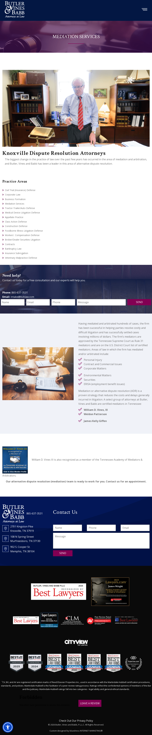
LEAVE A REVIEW (90, 703)
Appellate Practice (14, 217)
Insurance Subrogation (16, 253)
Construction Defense (16, 226)
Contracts (10, 244)
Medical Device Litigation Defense (22, 212)
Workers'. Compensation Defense (22, 235)
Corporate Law (12, 194)
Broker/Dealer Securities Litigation (22, 239)
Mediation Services (14, 203)
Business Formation (15, 199)
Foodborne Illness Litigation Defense (24, 230)
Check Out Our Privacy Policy (76, 720)
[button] (7, 727)
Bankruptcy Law (13, 248)
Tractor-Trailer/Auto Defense (20, 208)
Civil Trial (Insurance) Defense (20, 190)
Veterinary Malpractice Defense (21, 257)
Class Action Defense (16, 221)
